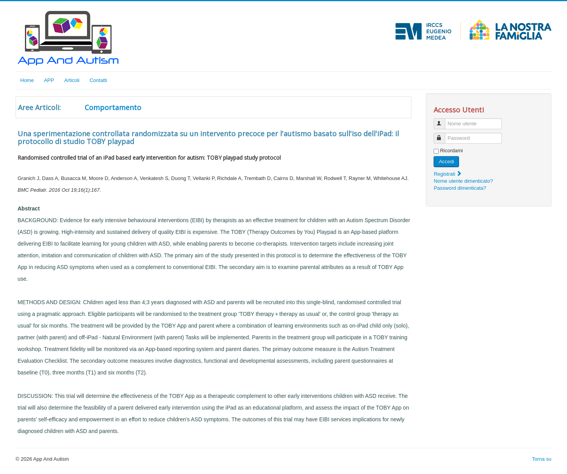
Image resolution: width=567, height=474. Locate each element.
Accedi (446, 161)
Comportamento (113, 107)
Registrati (448, 174)
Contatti (98, 80)
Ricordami (451, 150)
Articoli (72, 80)
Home (27, 80)
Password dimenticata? (460, 188)
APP (49, 80)
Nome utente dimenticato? (463, 181)
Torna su (541, 459)
